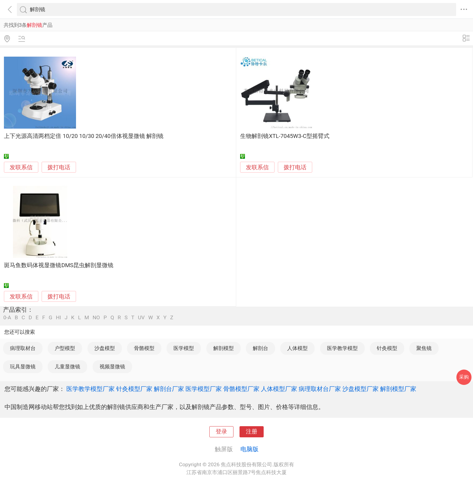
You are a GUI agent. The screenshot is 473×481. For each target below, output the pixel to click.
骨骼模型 (144, 348)
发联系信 (21, 167)
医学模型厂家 (204, 388)
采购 (464, 377)
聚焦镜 (424, 348)
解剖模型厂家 (398, 388)
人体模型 (297, 348)
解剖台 (260, 348)
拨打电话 (58, 167)
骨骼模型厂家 (241, 388)
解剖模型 (223, 348)
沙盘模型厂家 (360, 388)
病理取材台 (23, 348)
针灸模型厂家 (134, 388)
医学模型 (183, 348)
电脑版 (249, 449)
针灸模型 (387, 348)
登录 (221, 431)
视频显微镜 (112, 367)
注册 (251, 431)
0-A (7, 317)
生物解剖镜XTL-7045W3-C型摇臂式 (284, 136)
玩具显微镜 (23, 367)
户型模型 (65, 348)
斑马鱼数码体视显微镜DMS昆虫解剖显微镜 (58, 265)
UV (141, 317)
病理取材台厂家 (320, 388)
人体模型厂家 (279, 388)
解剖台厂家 (169, 388)
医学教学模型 (342, 348)
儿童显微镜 (67, 367)
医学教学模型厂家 (90, 388)
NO (96, 317)
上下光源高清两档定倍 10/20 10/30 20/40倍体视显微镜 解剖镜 (83, 136)
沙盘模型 (104, 348)
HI (58, 317)
